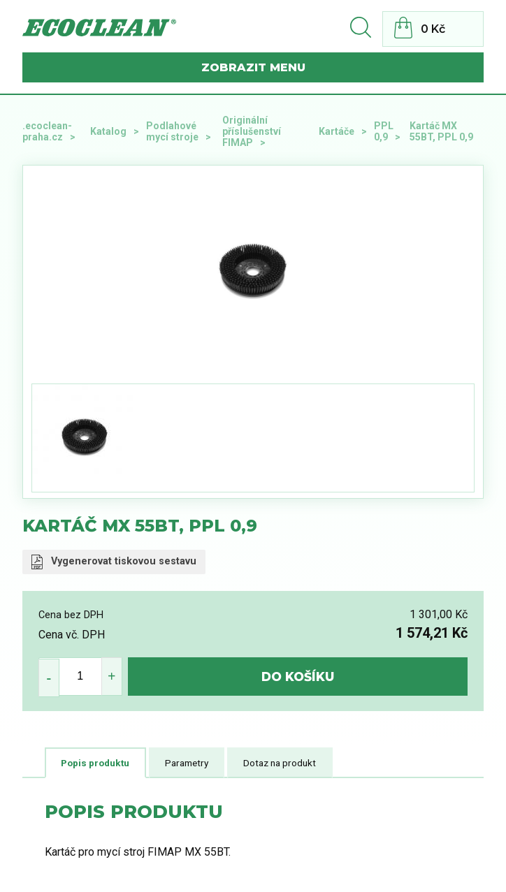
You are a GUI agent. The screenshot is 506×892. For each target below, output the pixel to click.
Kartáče (336, 131)
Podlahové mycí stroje (172, 131)
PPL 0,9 (383, 131)
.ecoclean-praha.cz (47, 131)
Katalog (108, 131)
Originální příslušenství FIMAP (251, 131)
